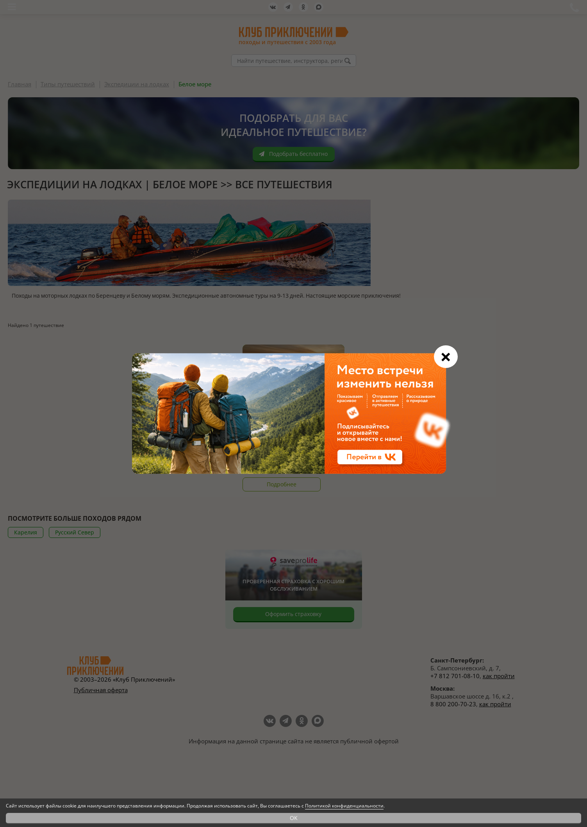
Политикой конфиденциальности (344, 805)
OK (294, 818)
